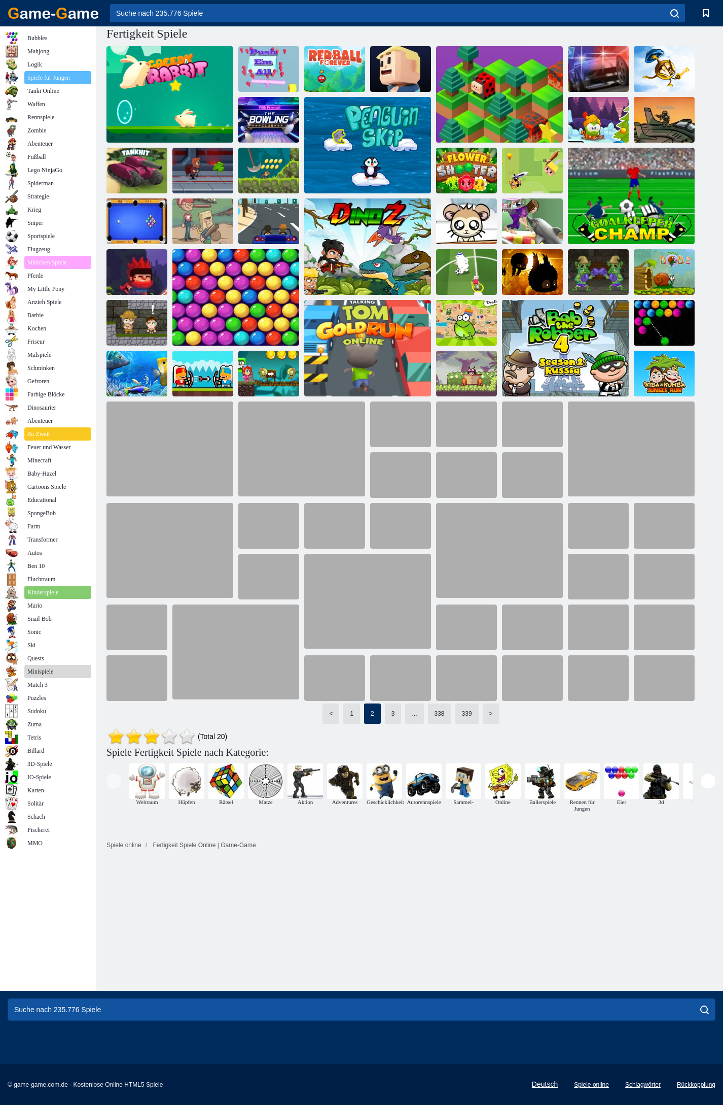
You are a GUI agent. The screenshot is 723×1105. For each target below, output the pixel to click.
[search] (674, 13)
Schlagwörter (643, 1084)
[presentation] (113, 781)
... (414, 713)
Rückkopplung (696, 1084)
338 (440, 713)
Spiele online (591, 1084)
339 (467, 713)
